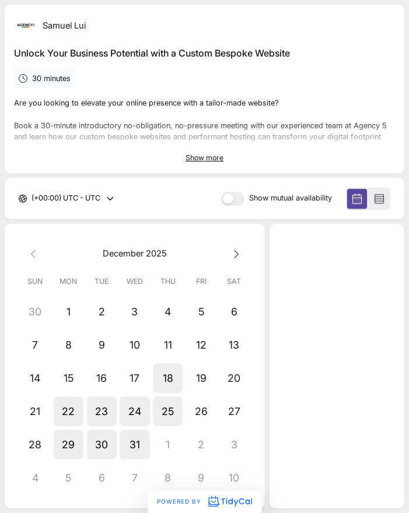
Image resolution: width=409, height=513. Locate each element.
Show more (204, 157)
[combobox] (32, 198)
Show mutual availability (290, 198)
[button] (167, 378)
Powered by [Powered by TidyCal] (204, 501)
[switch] (232, 199)
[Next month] (234, 253)
